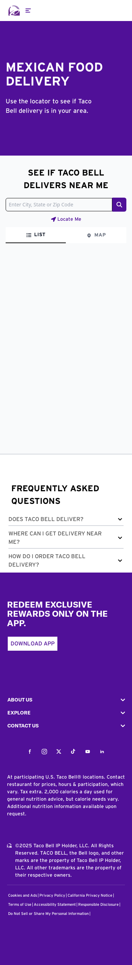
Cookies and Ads (22, 895)
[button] (66, 520)
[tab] (36, 235)
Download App (33, 643)
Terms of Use (19, 904)
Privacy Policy (52, 895)
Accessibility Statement (55, 904)
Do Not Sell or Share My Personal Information (48, 914)
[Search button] (119, 205)
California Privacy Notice (90, 895)
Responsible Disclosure (98, 904)
